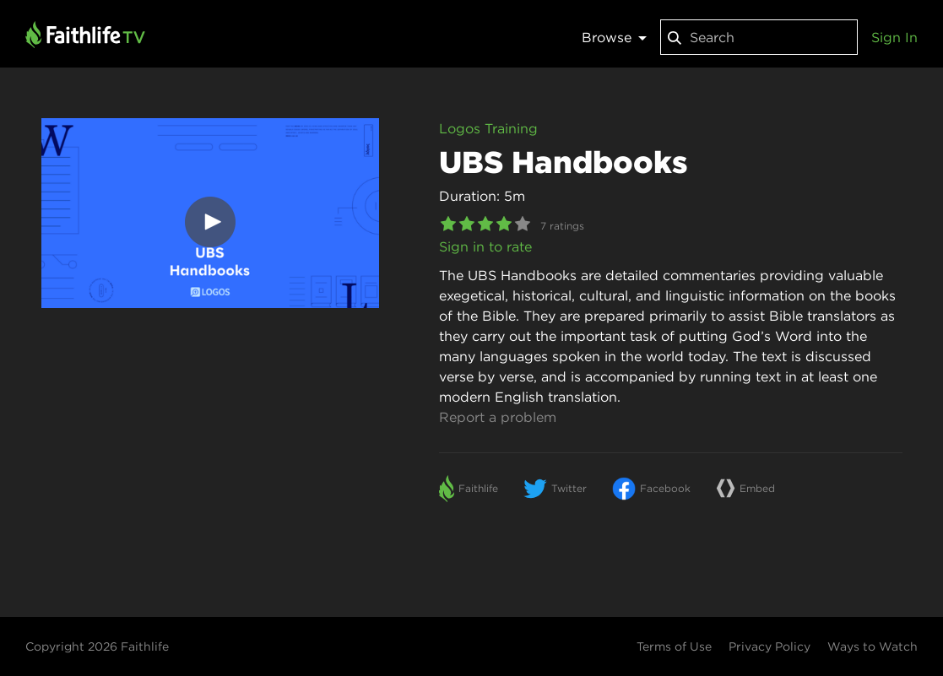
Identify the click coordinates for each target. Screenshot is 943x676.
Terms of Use (674, 646)
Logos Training (488, 128)
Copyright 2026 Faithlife (97, 646)
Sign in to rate (485, 246)
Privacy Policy (769, 646)
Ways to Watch (872, 646)
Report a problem (497, 416)
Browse (614, 37)
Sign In (894, 37)
